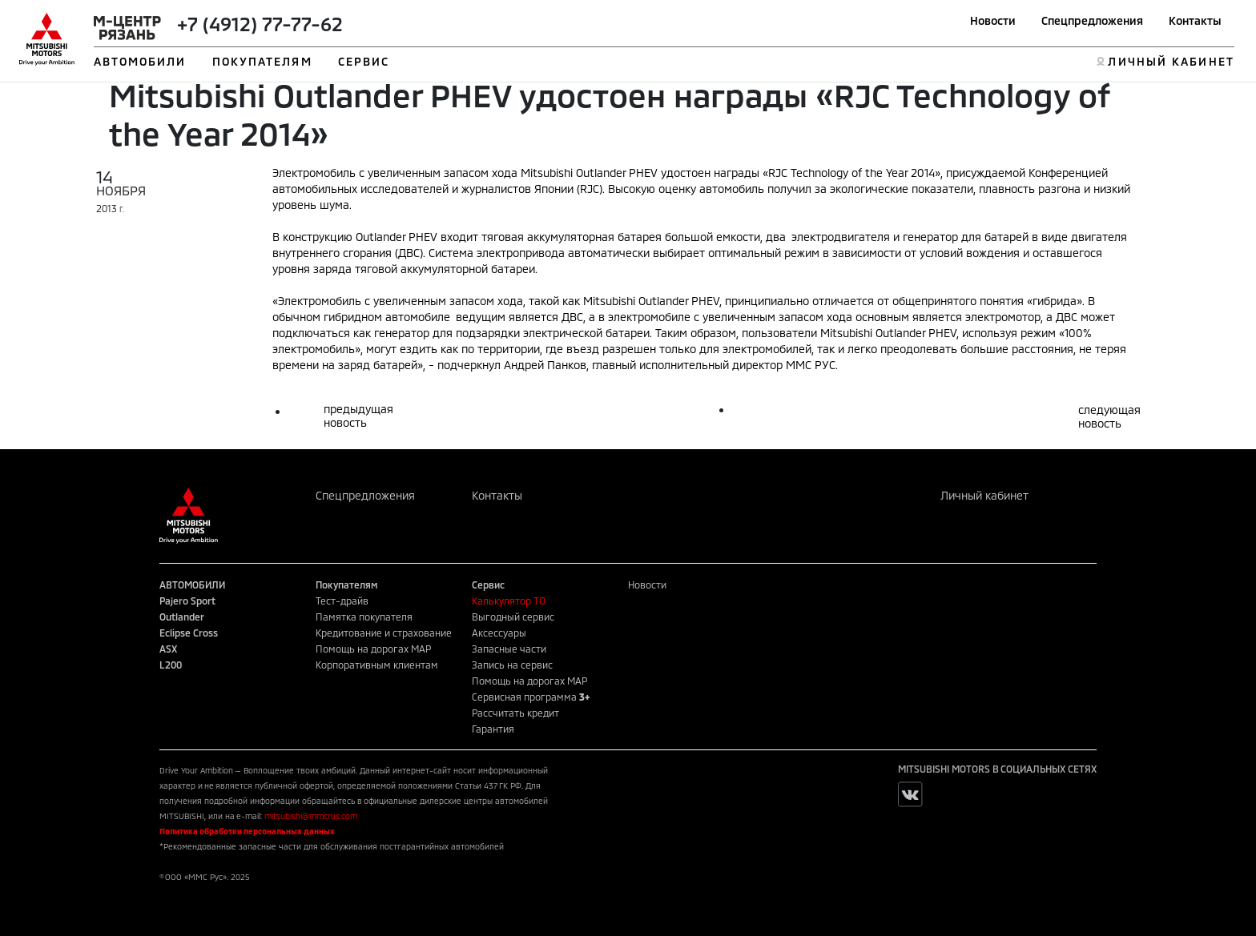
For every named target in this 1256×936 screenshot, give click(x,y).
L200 (170, 664)
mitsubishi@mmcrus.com (310, 816)
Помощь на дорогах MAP (373, 648)
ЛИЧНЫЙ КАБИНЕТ (1171, 61)
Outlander (181, 616)
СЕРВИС (364, 61)
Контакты (1195, 20)
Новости (993, 20)
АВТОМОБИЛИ (140, 61)
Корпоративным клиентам (377, 664)
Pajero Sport (187, 600)
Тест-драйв (342, 600)
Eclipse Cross (188, 632)
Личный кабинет (984, 495)
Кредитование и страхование (384, 632)
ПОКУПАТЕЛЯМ (262, 61)
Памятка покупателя (364, 616)
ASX (168, 648)
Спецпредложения (1092, 20)
